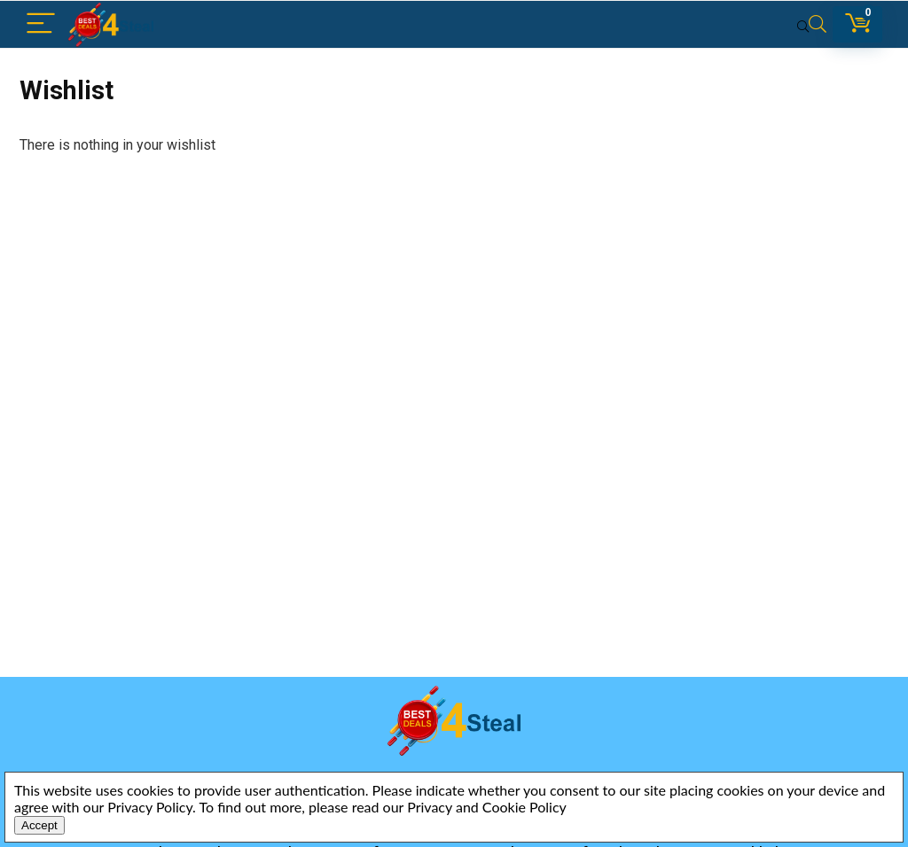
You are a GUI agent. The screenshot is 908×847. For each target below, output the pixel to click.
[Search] (811, 24)
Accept (39, 825)
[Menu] (41, 24)
